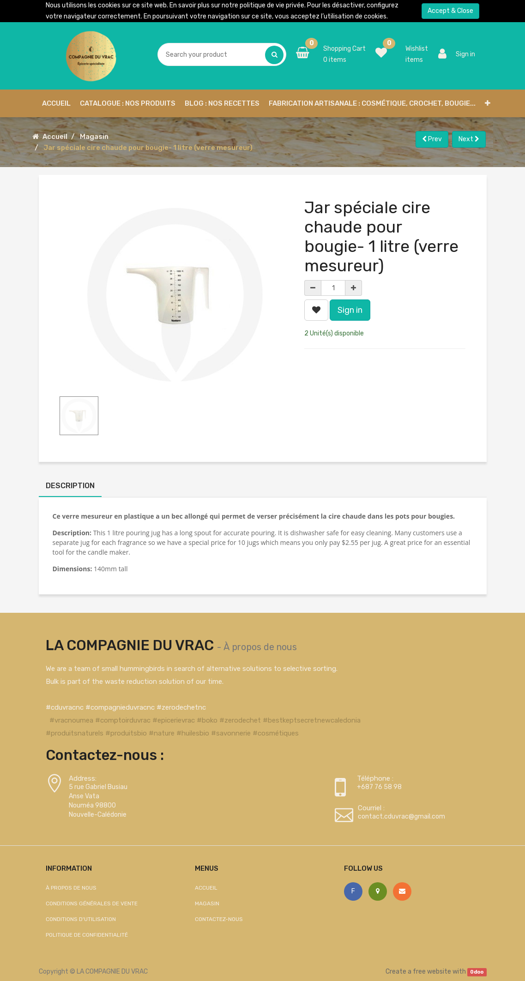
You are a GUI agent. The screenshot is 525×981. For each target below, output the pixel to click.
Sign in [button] (350, 310)
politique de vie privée (272, 5)
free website (432, 971)
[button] (487, 103)
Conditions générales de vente (92, 903)
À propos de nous (260, 647)
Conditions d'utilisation (81, 919)
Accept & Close (450, 11)
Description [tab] (70, 485)
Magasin (94, 136)
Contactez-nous (219, 919)
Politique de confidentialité (87, 935)
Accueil (54, 136)
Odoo (476, 972)
